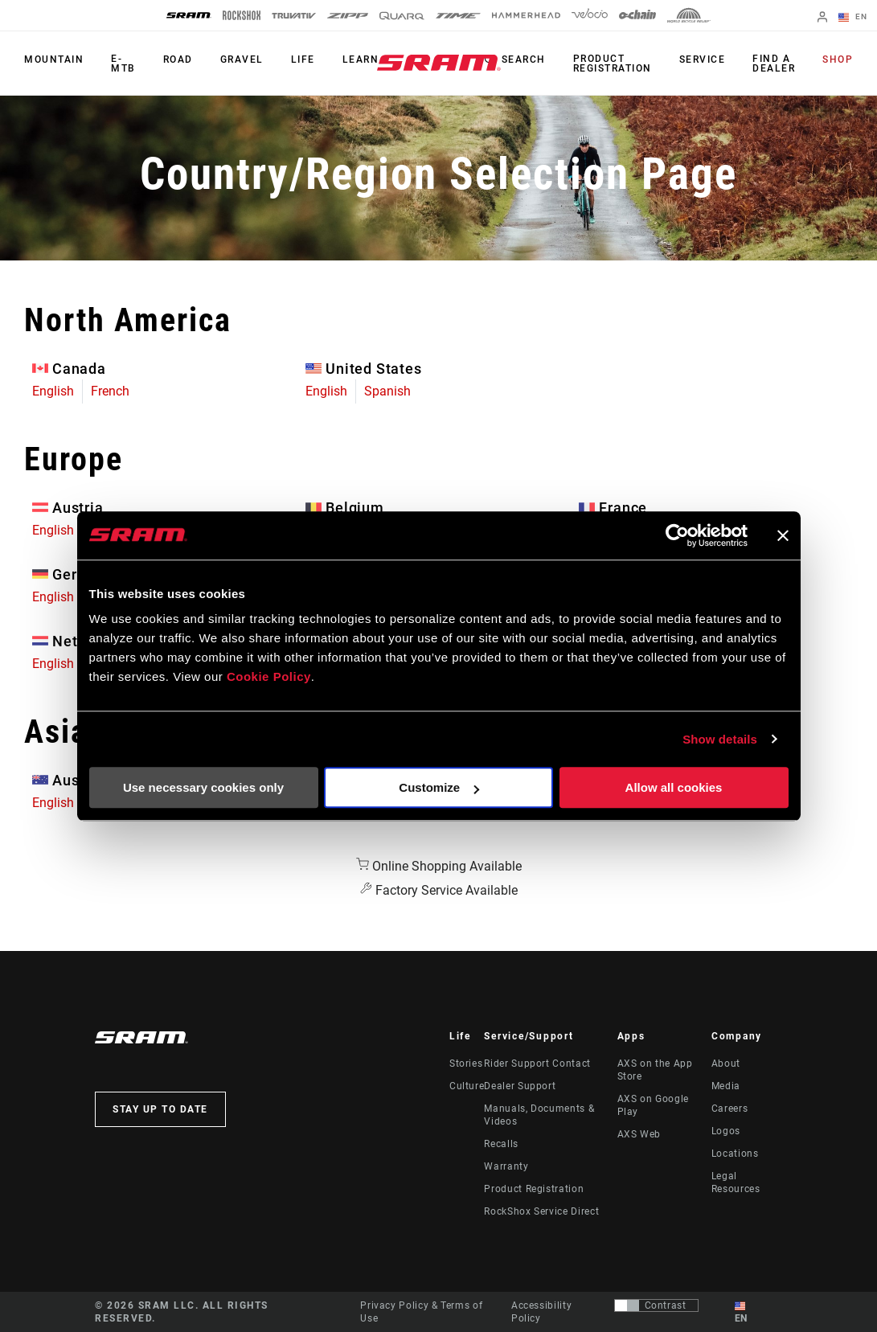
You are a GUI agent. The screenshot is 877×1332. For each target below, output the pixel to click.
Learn (360, 59)
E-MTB (123, 63)
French (110, 391)
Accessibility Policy (541, 1312)
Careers (729, 1108)
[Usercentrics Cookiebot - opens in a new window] (677, 535)
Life (303, 59)
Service (702, 59)
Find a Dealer (773, 63)
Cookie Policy (269, 676)
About (725, 1063)
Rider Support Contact (537, 1063)
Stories (465, 1063)
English (53, 391)
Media (725, 1086)
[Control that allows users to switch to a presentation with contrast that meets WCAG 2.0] (656, 1305)
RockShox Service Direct (541, 1211)
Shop (837, 59)
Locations (735, 1153)
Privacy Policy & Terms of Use (421, 1312)
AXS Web (639, 1134)
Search (524, 59)
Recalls (501, 1144)
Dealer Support (519, 1086)
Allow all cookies (674, 787)
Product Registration (612, 63)
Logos (725, 1131)
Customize (439, 787)
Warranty (506, 1166)
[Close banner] (783, 535)
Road (178, 59)
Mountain (54, 59)
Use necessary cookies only (203, 787)
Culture (466, 1086)
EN (852, 17)
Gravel (242, 59)
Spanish (387, 391)
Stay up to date (160, 1109)
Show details (719, 739)
